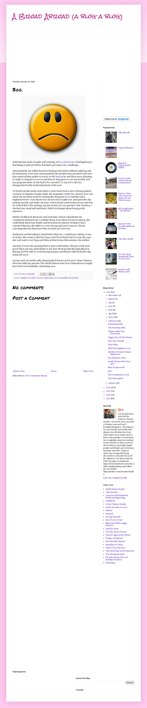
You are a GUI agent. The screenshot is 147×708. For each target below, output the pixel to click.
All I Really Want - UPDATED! (125, 209)
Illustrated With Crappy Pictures (116, 524)
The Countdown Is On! (118, 375)
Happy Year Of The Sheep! (120, 337)
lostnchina (110, 563)
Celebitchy (110, 501)
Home (54, 371)
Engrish (109, 513)
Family (23, 278)
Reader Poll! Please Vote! (124, 270)
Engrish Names (125, 148)
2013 (108, 391)
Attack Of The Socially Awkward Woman (126, 226)
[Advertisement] (73, 54)
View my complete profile (115, 478)
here (67, 197)
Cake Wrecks (112, 492)
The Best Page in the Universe (120, 551)
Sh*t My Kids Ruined (115, 541)
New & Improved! (116, 367)
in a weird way (66, 162)
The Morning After (117, 327)
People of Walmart (114, 538)
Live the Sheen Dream (116, 532)
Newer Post (18, 371)
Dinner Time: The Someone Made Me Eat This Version (125, 196)
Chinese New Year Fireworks (116, 332)
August (111, 299)
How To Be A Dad (114, 520)
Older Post (88, 371)
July (110, 302)
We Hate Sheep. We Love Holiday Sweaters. (117, 558)
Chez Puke (113, 344)
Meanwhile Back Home (69, 278)
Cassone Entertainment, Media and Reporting (117, 496)
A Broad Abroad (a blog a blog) (68, 16)
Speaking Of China (114, 544)
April (110, 313)
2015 (108, 292)
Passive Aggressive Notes (118, 535)
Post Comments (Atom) (36, 375)
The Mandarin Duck (115, 554)
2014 (108, 387)
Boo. (110, 371)
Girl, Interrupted (115, 378)
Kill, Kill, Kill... (124, 132)
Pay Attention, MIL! (117, 358)
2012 (108, 395)
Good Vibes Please (35, 278)
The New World (125, 239)
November (113, 295)
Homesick (48, 278)
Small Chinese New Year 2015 (119, 362)
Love (55, 278)
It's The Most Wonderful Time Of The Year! (126, 256)
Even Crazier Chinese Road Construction (124, 180)
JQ (122, 410)
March (111, 317)
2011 (108, 398)
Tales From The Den (115, 548)
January (112, 383)
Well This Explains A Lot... (120, 348)
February (112, 321)
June (110, 306)
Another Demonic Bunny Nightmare (119, 353)
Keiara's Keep (112, 528)
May (110, 310)
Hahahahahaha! (115, 324)
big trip (59, 176)
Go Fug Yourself (113, 517)
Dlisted (109, 510)
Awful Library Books (115, 489)
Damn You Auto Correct (116, 507)
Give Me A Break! (116, 341)
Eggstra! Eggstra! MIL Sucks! (124, 165)
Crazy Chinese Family (116, 504)
